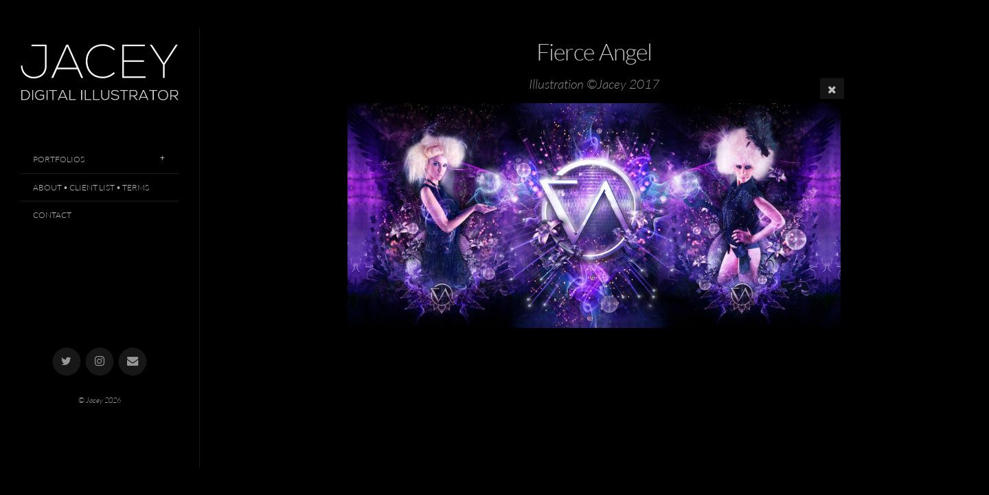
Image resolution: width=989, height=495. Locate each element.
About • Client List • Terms (91, 187)
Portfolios (58, 159)
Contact (52, 215)
